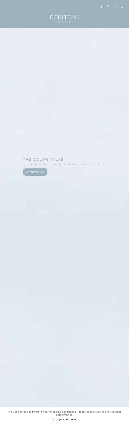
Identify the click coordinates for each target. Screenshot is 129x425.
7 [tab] (78, 405)
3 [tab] (60, 405)
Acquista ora (35, 172)
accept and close (64, 420)
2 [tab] (55, 405)
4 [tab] (64, 405)
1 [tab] (51, 405)
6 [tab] (73, 405)
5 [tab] (69, 405)
